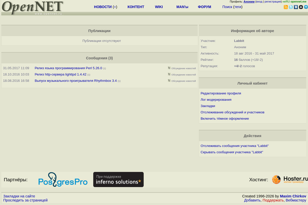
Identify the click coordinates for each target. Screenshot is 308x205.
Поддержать (273, 200)
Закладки (208, 106)
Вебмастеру (296, 200)
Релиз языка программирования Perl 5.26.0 (68, 68)
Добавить (252, 200)
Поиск (227, 7)
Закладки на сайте (19, 196)
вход (259, 1)
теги (237, 7)
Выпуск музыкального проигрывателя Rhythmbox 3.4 (76, 81)
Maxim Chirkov (293, 196)
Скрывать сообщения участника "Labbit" (232, 152)
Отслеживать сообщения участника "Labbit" (235, 146)
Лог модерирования (216, 99)
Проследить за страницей (25, 200)
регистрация (273, 1)
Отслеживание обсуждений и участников (232, 112)
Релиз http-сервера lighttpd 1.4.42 (60, 74)
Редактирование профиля (221, 93)
